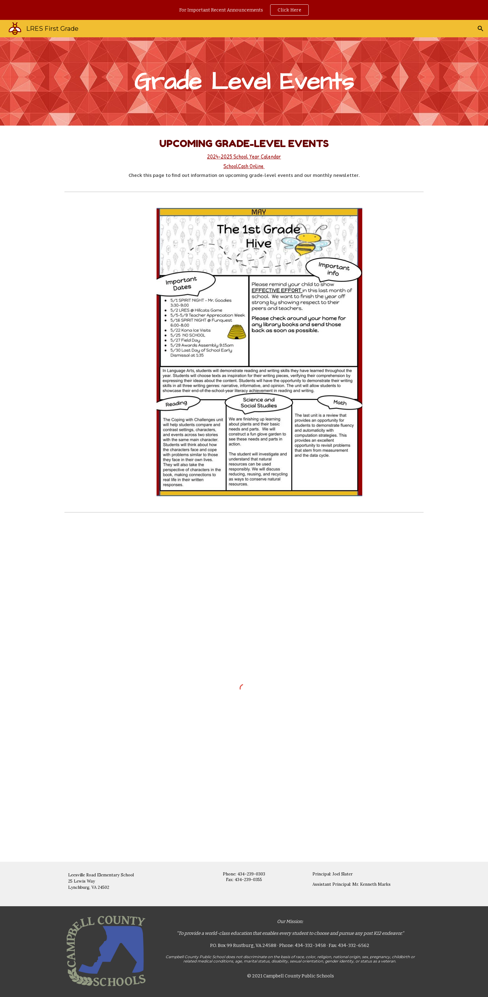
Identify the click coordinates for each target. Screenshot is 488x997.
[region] (244, 10)
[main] (244, 82)
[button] (480, 28)
